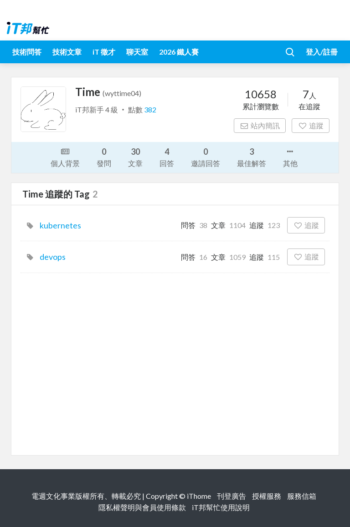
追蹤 (311, 125)
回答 (167, 156)
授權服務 (266, 496)
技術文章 (67, 51)
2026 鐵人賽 (179, 51)
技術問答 (26, 51)
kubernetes (60, 225)
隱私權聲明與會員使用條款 (142, 507)
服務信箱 (301, 496)
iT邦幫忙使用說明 (221, 507)
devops (53, 257)
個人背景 (65, 156)
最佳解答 (251, 156)
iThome (199, 496)
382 (150, 109)
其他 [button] (290, 156)
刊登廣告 (231, 496)
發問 (104, 156)
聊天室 (137, 51)
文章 (135, 156)
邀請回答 (205, 156)
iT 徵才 (104, 51)
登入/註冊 (322, 51)
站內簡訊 (260, 125)
